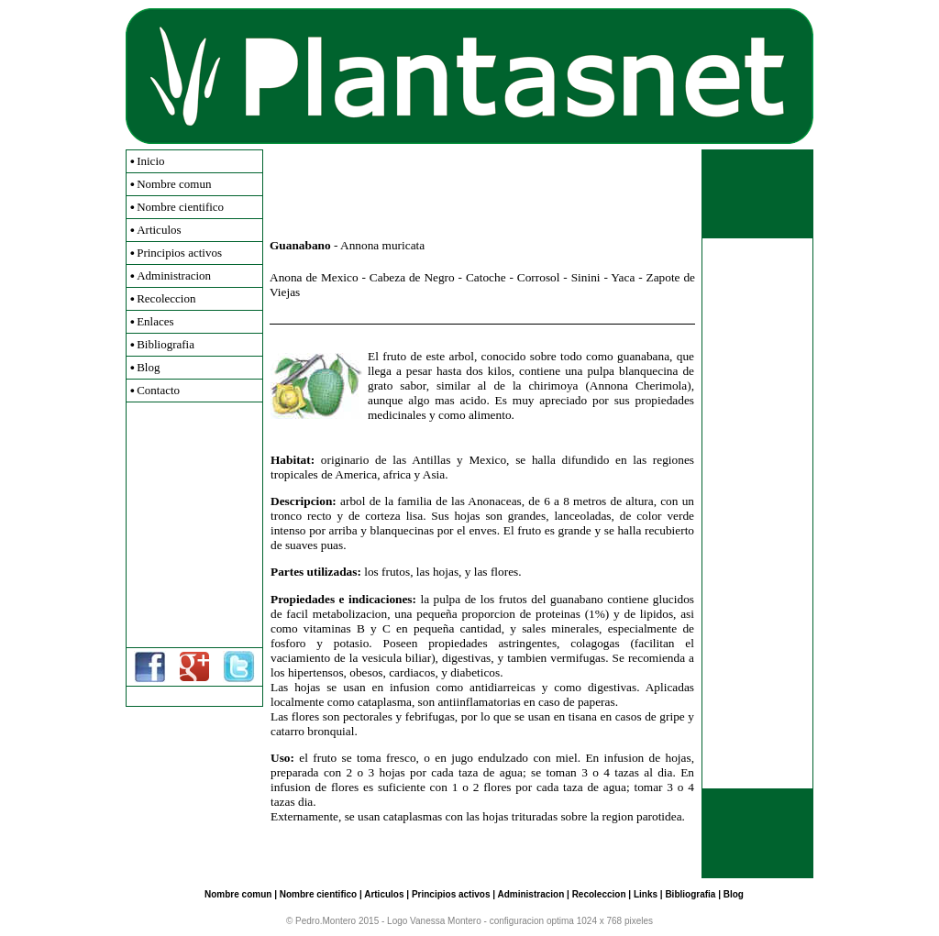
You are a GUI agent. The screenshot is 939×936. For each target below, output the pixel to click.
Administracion (174, 275)
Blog (148, 367)
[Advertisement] (194, 524)
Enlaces (155, 321)
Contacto (158, 390)
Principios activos (179, 252)
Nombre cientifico (180, 207)
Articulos (159, 230)
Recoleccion (166, 298)
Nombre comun (174, 184)
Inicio (150, 161)
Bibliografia (165, 344)
